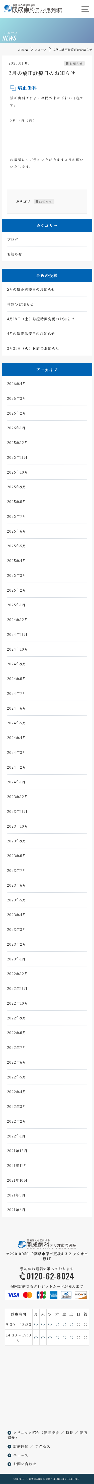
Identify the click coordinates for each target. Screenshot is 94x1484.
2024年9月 (16, 665)
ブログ (13, 241)
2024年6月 (16, 710)
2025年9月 (16, 488)
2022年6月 (16, 1064)
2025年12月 (17, 444)
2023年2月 (16, 946)
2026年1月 (16, 429)
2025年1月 (16, 606)
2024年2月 (16, 769)
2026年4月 (16, 385)
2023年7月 (16, 872)
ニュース (41, 50)
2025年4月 (16, 562)
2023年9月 (16, 842)
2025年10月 (17, 474)
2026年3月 (16, 400)
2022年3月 (16, 1108)
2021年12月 (17, 1152)
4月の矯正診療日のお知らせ (31, 335)
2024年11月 (17, 636)
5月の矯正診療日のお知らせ (31, 291)
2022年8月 (16, 1034)
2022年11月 (17, 990)
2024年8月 (16, 680)
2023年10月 (17, 828)
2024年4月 (16, 739)
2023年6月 (16, 887)
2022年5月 (16, 1078)
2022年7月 (16, 1049)
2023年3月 (16, 931)
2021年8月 (16, 1196)
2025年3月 (16, 577)
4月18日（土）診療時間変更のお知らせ (41, 320)
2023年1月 (16, 960)
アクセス (42, 1446)
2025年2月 (16, 592)
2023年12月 (17, 798)
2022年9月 (16, 1019)
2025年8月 (16, 503)
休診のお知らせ (20, 306)
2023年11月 (17, 813)
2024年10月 (17, 651)
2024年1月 (16, 783)
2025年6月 (16, 533)
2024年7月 (16, 695)
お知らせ (76, 65)
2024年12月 (17, 621)
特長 (69, 1432)
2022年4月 (16, 1093)
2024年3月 (16, 754)
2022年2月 (16, 1123)
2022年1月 (16, 1137)
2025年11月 (17, 459)
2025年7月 (16, 518)
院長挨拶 (51, 1432)
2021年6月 (16, 1211)
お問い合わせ (24, 1463)
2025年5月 (16, 547)
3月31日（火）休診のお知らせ (33, 350)
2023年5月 (16, 901)
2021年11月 (17, 1167)
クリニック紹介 (26, 1432)
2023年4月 (16, 916)
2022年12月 (17, 975)
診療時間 (21, 1446)
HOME (23, 50)
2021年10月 (17, 1182)
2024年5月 (16, 724)
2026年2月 (16, 415)
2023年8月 (16, 857)
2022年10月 (17, 1005)
